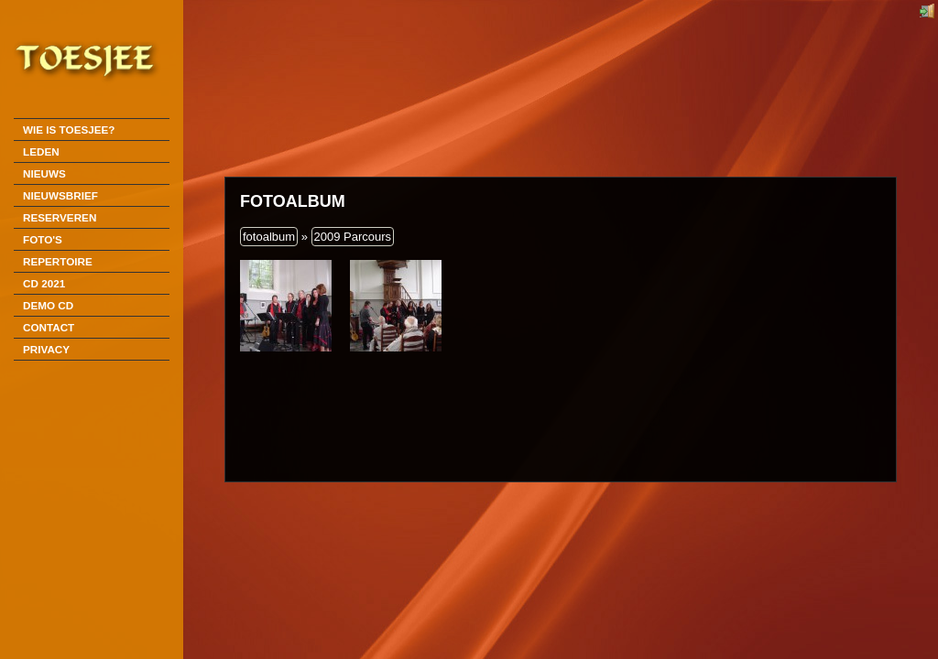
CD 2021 (44, 283)
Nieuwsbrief (60, 195)
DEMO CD (48, 305)
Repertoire (58, 261)
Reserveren (59, 217)
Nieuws (44, 173)
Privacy (46, 349)
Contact (48, 327)
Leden (41, 151)
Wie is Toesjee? (69, 129)
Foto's (42, 239)
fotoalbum (269, 236)
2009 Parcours (353, 236)
